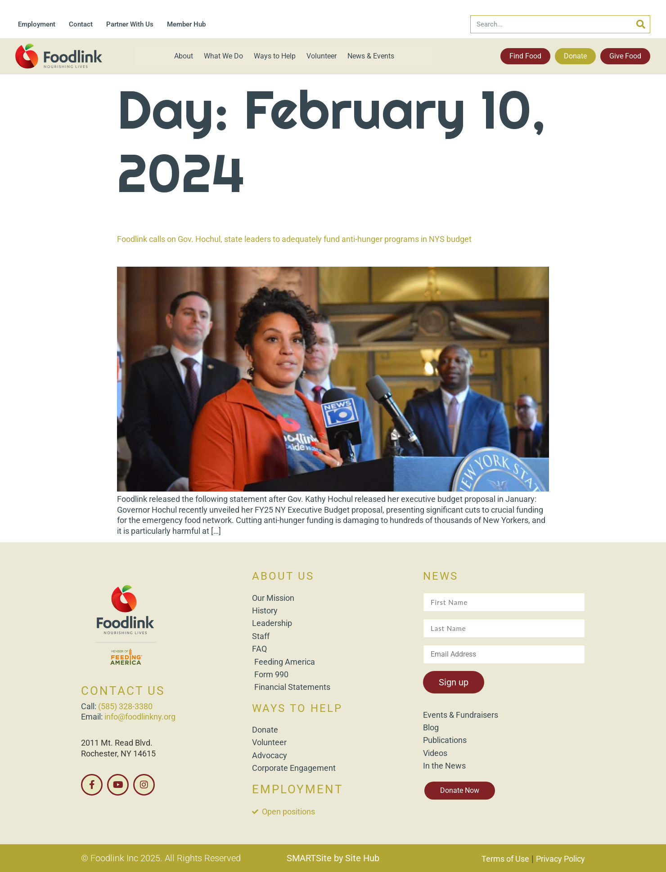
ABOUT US (283, 576)
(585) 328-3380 (125, 706)
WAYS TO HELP (297, 708)
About (183, 56)
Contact (81, 24)
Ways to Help (275, 56)
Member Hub (186, 24)
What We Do (223, 56)
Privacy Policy (560, 858)
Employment (36, 24)
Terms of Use (505, 858)
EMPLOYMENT (297, 789)
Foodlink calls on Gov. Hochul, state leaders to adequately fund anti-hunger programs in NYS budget (294, 239)
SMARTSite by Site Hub (333, 858)
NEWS (440, 576)
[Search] (641, 24)
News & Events (370, 56)
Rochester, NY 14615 (118, 753)
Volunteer (321, 56)
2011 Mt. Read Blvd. (117, 742)
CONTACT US (123, 691)
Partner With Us (129, 24)
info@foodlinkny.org (140, 716)
